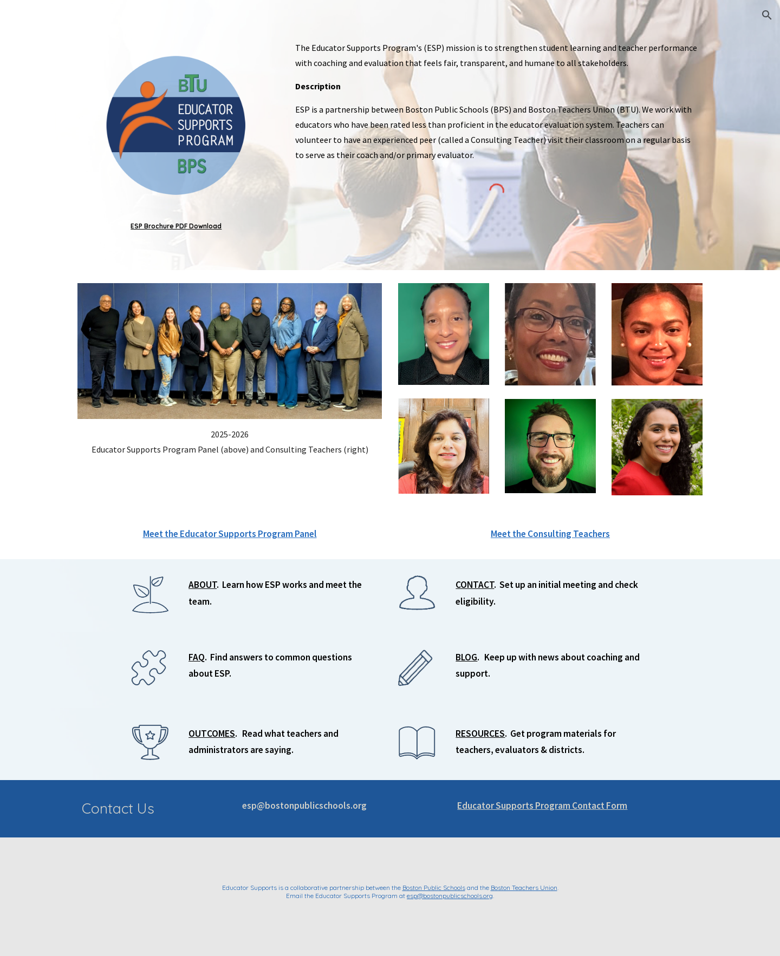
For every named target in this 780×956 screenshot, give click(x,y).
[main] (176, 226)
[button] (767, 15)
